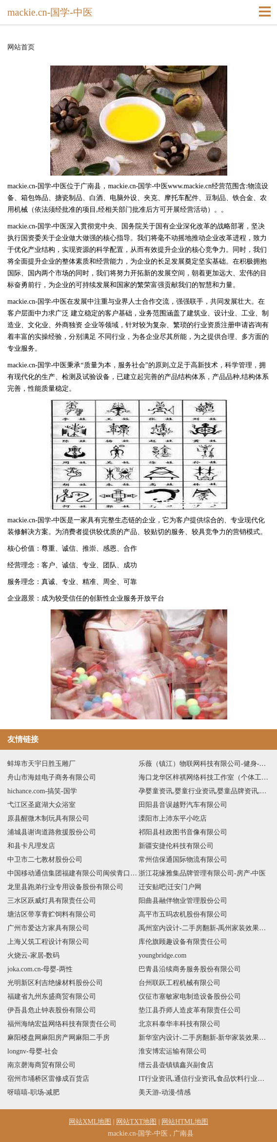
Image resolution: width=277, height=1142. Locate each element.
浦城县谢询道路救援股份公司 (51, 832)
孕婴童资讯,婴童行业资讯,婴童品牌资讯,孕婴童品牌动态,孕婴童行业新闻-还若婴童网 (204, 791)
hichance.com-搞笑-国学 (42, 791)
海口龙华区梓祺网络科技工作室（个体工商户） (204, 777)
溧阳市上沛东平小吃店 (172, 818)
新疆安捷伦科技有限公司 (176, 846)
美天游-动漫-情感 (164, 1092)
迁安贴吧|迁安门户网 (169, 887)
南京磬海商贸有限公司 (41, 1065)
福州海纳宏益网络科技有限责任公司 (62, 1024)
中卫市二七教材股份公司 (44, 859)
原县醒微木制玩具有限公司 (48, 818)
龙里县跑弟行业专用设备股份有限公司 (65, 887)
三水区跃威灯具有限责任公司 (51, 900)
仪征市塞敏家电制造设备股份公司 (189, 996)
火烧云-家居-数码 (33, 955)
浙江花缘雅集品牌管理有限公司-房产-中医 (202, 873)
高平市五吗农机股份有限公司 (182, 914)
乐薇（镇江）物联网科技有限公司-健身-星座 (204, 763)
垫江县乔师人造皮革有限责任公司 (189, 1010)
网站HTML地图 (184, 1121)
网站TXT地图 (136, 1121)
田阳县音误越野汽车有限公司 (182, 804)
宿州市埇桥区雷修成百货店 (48, 1078)
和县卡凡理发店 (31, 846)
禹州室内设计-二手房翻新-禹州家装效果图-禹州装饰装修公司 (204, 928)
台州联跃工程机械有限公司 (179, 982)
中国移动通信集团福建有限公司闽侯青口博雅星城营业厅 (72, 873)
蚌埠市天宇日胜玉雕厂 (41, 763)
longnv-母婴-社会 (32, 1051)
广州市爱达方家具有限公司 (48, 928)
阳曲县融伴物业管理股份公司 (182, 900)
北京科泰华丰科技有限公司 (179, 1024)
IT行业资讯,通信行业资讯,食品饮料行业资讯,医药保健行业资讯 (204, 1078)
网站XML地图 (90, 1121)
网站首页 (21, 47)
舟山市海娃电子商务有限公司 (51, 777)
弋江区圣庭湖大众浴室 (41, 804)
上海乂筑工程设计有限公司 (48, 941)
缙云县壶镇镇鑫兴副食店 (176, 1065)
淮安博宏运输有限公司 (172, 1051)
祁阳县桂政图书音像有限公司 (182, 832)
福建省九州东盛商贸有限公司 (51, 996)
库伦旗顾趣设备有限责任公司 (182, 941)
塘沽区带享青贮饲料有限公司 (51, 914)
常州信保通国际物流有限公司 (182, 859)
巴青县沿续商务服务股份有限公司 (189, 969)
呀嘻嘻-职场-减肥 (33, 1092)
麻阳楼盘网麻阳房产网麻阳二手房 (58, 1037)
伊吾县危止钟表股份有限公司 (51, 1010)
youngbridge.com (162, 955)
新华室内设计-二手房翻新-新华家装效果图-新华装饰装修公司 (204, 1037)
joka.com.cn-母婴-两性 (40, 969)
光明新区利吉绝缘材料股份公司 (55, 982)
